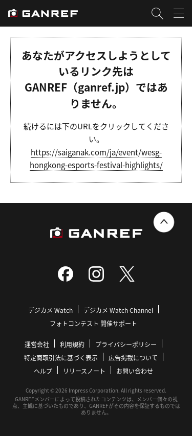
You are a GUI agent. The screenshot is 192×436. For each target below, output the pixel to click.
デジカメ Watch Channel (118, 310)
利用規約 (72, 344)
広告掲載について (133, 357)
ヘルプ (43, 370)
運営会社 (37, 344)
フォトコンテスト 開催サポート (93, 323)
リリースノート (84, 370)
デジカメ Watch (50, 310)
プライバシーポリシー (126, 344)
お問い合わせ (134, 370)
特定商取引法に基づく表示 (61, 357)
